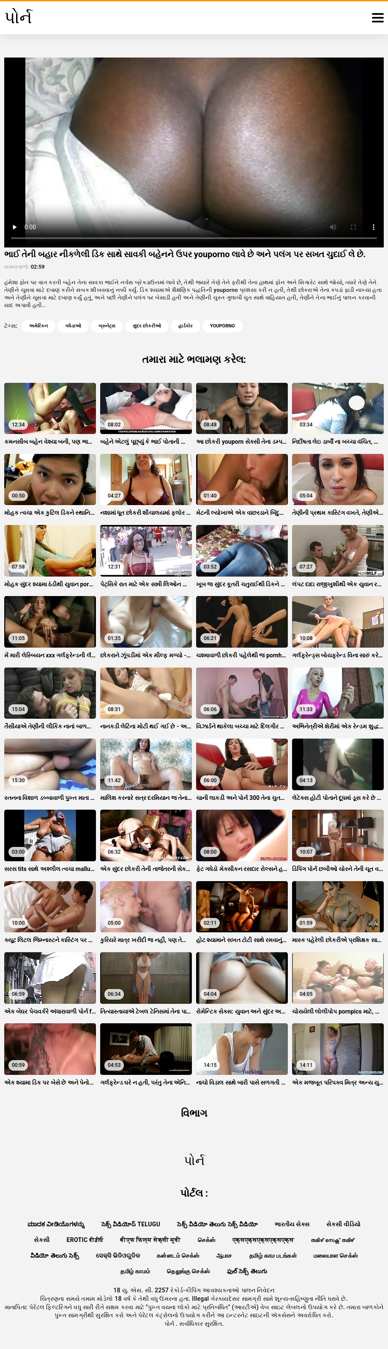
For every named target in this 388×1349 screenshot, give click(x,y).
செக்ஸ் (207, 1239)
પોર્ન (170, 1323)
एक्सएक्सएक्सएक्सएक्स (263, 1239)
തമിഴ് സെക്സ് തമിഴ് (332, 1239)
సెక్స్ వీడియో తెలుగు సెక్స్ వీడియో (217, 1224)
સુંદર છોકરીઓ (147, 326)
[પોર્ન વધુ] (378, 17)
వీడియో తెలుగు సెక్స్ (54, 1255)
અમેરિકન (38, 326)
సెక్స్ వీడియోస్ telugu (131, 1224)
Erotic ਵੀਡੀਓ (84, 1239)
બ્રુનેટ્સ (106, 326)
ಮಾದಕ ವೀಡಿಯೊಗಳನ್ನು (56, 1224)
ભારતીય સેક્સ (292, 1224)
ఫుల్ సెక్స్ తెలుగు (247, 1271)
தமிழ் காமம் (135, 1271)
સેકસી (41, 1239)
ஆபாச (224, 1255)
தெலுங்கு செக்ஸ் (188, 1271)
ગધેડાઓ (73, 326)
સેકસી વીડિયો (343, 1224)
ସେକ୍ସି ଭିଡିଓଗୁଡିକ (118, 1255)
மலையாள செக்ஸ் (336, 1255)
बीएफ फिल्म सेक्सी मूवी (150, 1239)
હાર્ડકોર (185, 326)
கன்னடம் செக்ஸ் (178, 1255)
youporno (222, 326)
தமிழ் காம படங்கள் (273, 1255)
